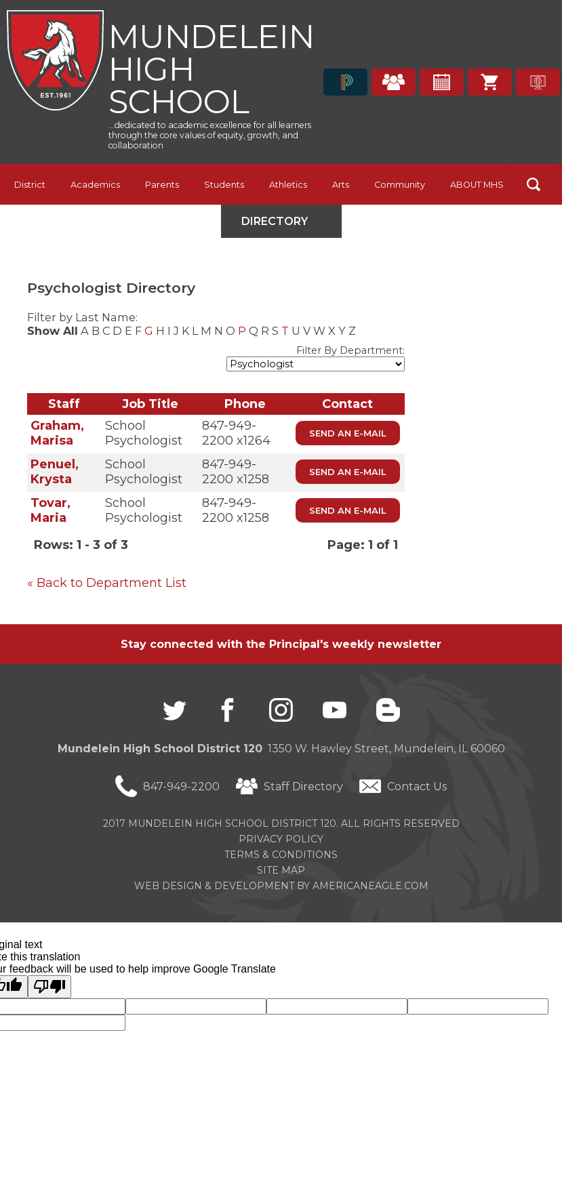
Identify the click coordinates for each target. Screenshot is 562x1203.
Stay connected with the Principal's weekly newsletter (281, 644)
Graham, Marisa (57, 433)
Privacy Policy (281, 839)
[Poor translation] (49, 986)
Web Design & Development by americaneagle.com (281, 886)
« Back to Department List (106, 582)
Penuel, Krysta (55, 472)
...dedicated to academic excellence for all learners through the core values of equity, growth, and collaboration (209, 135)
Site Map (281, 870)
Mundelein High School (211, 67)
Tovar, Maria (51, 510)
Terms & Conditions (281, 855)
